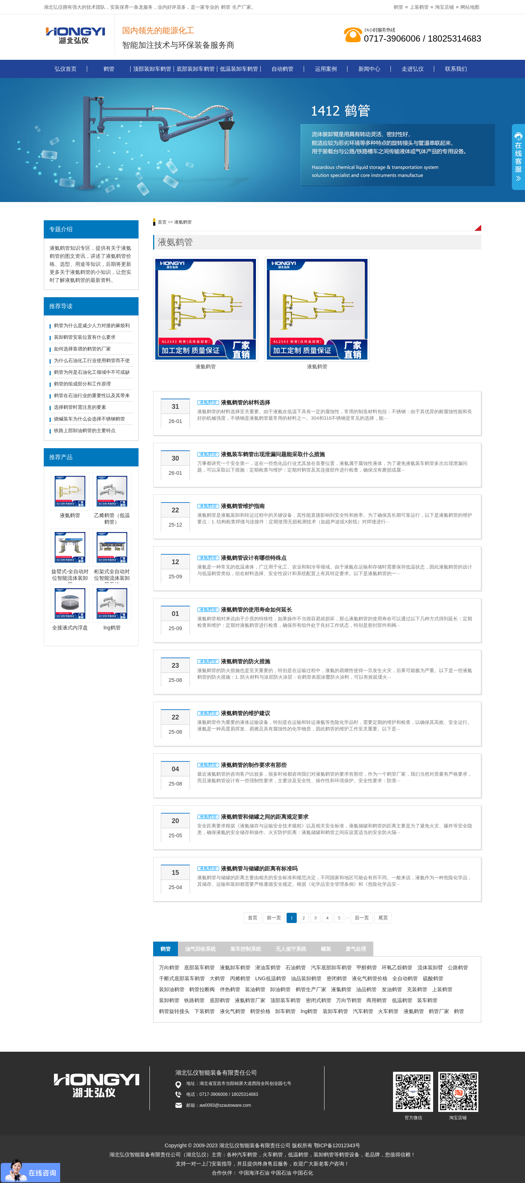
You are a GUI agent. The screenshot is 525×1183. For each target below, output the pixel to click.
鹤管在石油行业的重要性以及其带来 (92, 395)
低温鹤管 (402, 1000)
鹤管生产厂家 (311, 989)
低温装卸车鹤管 (239, 69)
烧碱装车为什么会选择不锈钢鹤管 (89, 419)
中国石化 (303, 1173)
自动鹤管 (282, 69)
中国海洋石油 (254, 1173)
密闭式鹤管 (318, 1000)
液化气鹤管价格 (370, 978)
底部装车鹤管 (199, 967)
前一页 (274, 917)
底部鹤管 (220, 1000)
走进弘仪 (413, 69)
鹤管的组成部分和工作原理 (82, 384)
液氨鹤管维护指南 (243, 506)
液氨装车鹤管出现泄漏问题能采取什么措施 (273, 454)
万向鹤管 (169, 967)
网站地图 (469, 7)
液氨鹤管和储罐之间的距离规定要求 (264, 817)
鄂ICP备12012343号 (337, 1145)
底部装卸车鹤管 (195, 69)
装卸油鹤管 (171, 989)
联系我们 (456, 69)
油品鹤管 (366, 989)
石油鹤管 (295, 967)
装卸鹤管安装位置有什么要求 (85, 337)
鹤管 (225, 7)
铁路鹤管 (194, 1000)
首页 (162, 222)
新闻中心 (369, 69)
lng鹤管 (112, 628)
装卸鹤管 (169, 1000)
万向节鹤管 (349, 1000)
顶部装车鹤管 (285, 1000)
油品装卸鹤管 (306, 978)
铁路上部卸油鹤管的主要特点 (85, 430)
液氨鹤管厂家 (250, 1000)
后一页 (362, 917)
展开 (518, 158)
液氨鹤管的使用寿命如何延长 (256, 609)
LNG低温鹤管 (270, 978)
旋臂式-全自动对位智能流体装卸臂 (70, 578)
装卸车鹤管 (335, 1011)
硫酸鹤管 (433, 978)
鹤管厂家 (439, 1011)
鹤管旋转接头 (174, 1011)
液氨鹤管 (70, 515)
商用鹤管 (376, 1000)
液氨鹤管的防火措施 (245, 661)
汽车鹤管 (363, 1011)
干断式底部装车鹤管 (182, 978)
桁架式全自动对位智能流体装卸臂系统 (112, 578)
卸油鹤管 (280, 989)
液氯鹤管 (341, 989)
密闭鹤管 (337, 978)
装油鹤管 (255, 989)
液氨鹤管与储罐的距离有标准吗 (259, 868)
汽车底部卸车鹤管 (331, 967)
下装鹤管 (204, 1011)
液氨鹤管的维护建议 (245, 713)
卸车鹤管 (285, 1011)
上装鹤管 (419, 7)
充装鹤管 (417, 989)
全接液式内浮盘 (70, 628)
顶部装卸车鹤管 (152, 69)
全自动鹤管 (405, 978)
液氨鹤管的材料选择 (245, 402)
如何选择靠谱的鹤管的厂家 (82, 349)
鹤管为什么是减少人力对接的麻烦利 (92, 325)
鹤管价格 (260, 1011)
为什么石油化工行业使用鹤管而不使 (92, 360)
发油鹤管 (392, 989)
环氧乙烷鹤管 (397, 967)
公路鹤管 (458, 967)
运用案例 (326, 69)
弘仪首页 (66, 69)
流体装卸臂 (430, 967)
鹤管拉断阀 (202, 989)
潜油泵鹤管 (268, 967)
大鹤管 (217, 978)
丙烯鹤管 (240, 978)
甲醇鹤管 (367, 967)
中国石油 (281, 1173)
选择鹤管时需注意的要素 (80, 407)
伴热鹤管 (230, 989)
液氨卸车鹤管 (235, 967)
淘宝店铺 (444, 7)
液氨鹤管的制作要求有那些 (254, 765)
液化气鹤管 (232, 1011)
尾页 (383, 917)
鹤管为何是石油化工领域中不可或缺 (92, 372)
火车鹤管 (388, 1011)
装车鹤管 (427, 1000)
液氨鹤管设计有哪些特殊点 (254, 558)
